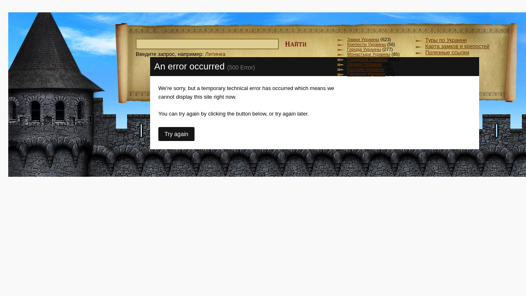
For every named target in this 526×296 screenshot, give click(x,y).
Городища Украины (367, 59)
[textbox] (207, 44)
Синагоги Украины (366, 74)
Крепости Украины (366, 44)
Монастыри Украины (368, 54)
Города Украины (364, 49)
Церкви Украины (364, 64)
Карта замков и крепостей (457, 46)
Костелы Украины (365, 69)
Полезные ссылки (447, 52)
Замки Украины (363, 39)
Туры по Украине (446, 40)
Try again (176, 134)
